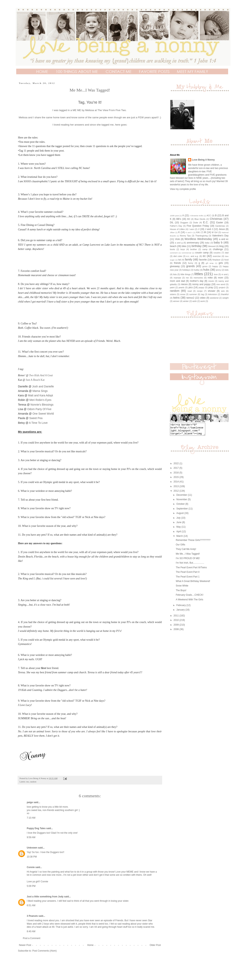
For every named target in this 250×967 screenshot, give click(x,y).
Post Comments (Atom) (44, 950)
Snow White (182, 588)
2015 (176, 479)
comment (174, 253)
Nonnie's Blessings (42, 404)
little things (186, 274)
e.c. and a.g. (192, 256)
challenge (218, 249)
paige (30, 802)
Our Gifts (180, 547)
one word (220, 284)
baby (207, 243)
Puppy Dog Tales (36, 828)
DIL (172, 222)
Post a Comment (31, 938)
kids (227, 270)
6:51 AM (31, 905)
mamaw (177, 278)
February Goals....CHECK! (189, 597)
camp (204, 249)
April (179, 533)
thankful (225, 294)
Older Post (155, 945)
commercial (186, 253)
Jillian (172, 232)
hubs (206, 269)
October (180, 506)
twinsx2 (190, 297)
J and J (209, 229)
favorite (203, 259)
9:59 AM (31, 837)
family (188, 259)
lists (175, 274)
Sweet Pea (36, 418)
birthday (197, 246)
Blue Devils (200, 219)
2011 (176, 618)
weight (225, 298)
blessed (211, 246)
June (179, 524)
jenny (218, 270)
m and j (225, 274)
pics (190, 287)
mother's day (197, 281)
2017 (176, 470)
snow (182, 294)
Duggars (184, 222)
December (182, 497)
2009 (176, 627)
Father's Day (176, 226)
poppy (201, 287)
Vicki (177, 239)
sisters (173, 294)
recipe (200, 291)
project (222, 287)
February (181, 607)
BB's (178, 219)
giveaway (175, 266)
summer (193, 294)
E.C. (206, 222)
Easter (219, 222)
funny (190, 263)
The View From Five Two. (112, 110)
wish (194, 301)
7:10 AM (31, 817)
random (33, 781)
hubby (196, 270)
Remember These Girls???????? (193, 542)
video (203, 297)
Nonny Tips (185, 235)
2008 (176, 631)
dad (227, 252)
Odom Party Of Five (39, 409)
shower (211, 291)
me (27, 781)
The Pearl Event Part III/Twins (191, 569)
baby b (218, 242)
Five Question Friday (198, 225)
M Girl (215, 232)
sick (223, 291)
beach (173, 246)
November (182, 501)
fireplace (216, 260)
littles (198, 274)
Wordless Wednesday (198, 239)
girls (221, 263)
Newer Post (25, 945)
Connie (31, 867)
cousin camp (202, 252)
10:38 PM (32, 856)
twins (176, 297)
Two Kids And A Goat (41, 375)
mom (220, 277)
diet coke (177, 256)
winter (186, 301)
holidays (186, 270)
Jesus (222, 229)
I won (191, 229)
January (180, 612)
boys (182, 249)
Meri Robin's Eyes (40, 399)
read (190, 291)
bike (184, 246)
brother (193, 249)
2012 (176, 493)
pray (210, 287)
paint (172, 287)
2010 (176, 622)
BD (188, 219)
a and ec (224, 239)
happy (215, 266)
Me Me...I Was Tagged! (188, 556)
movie (211, 281)
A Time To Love (38, 422)
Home (90, 945)
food (226, 260)
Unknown (32, 847)
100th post (174, 216)
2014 (176, 484)
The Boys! (181, 592)
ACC (209, 215)
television (212, 294)
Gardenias (220, 226)
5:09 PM (31, 886)
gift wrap (209, 263)
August (180, 515)
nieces (184, 284)
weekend (214, 298)
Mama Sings (40, 390)
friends (177, 263)
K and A (189, 232)
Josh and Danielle (43, 386)
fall (179, 260)
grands (190, 266)
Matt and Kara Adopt (40, 395)
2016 (176, 475)
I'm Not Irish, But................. (190, 565)
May (178, 529)
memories (198, 278)
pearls (181, 287)
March (180, 538)
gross (204, 266)
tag (202, 294)
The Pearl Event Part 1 (187, 579)
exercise (217, 256)
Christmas (216, 218)
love (216, 274)
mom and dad (177, 281)
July (178, 520)
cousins (217, 252)
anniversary (193, 242)
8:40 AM (31, 931)
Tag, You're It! (90, 102)
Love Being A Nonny (203, 159)
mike (210, 277)
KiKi (198, 232)
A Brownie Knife (196, 216)
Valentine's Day (220, 235)
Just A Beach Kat (35, 379)
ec (204, 256)
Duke (195, 222)
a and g (179, 243)
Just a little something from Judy (45, 896)
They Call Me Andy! (186, 551)
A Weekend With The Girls (189, 602)
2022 (176, 465)
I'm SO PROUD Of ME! (188, 560)
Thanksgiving (201, 235)
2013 (176, 488)
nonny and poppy (201, 284)
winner (176, 301)
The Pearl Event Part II (187, 574)
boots (172, 249)
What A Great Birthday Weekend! (193, 583)
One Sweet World (43, 413)
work (202, 301)
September (182, 511)
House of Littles (177, 229)
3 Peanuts (32, 916)
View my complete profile (183, 189)
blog (221, 246)
